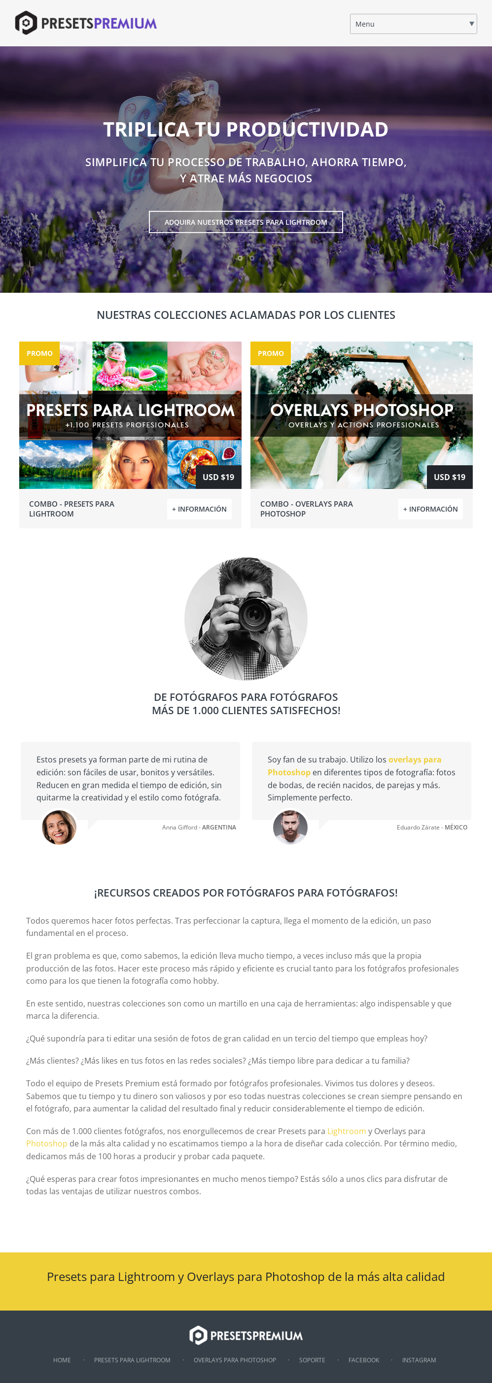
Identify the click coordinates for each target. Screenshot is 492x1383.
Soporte (312, 1360)
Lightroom (346, 1131)
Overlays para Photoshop (235, 1360)
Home (62, 1360)
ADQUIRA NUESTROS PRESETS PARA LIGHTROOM (246, 222)
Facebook (364, 1360)
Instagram (419, 1360)
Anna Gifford (179, 827)
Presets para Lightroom (132, 1360)
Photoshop (47, 1143)
